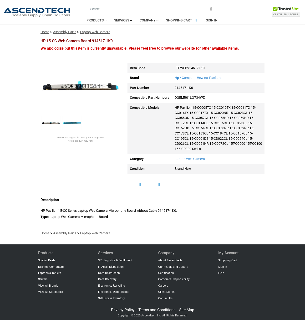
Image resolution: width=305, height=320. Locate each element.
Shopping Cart (182, 20)
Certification (166, 273)
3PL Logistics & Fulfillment (115, 260)
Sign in (212, 20)
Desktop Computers (51, 266)
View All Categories (50, 292)
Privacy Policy (123, 310)
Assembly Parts (64, 32)
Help (221, 273)
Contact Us (165, 298)
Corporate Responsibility (174, 279)
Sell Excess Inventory (111, 298)
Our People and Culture (173, 266)
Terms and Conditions (156, 310)
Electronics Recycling (111, 285)
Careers (163, 285)
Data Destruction (109, 273)
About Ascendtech (170, 260)
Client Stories (166, 292)
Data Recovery (107, 279)
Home (45, 32)
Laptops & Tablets (49, 273)
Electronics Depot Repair (113, 292)
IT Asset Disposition (111, 266)
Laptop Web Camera (95, 32)
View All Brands (48, 285)
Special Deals (46, 260)
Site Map (186, 310)
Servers (42, 279)
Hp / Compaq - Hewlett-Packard (198, 78)
